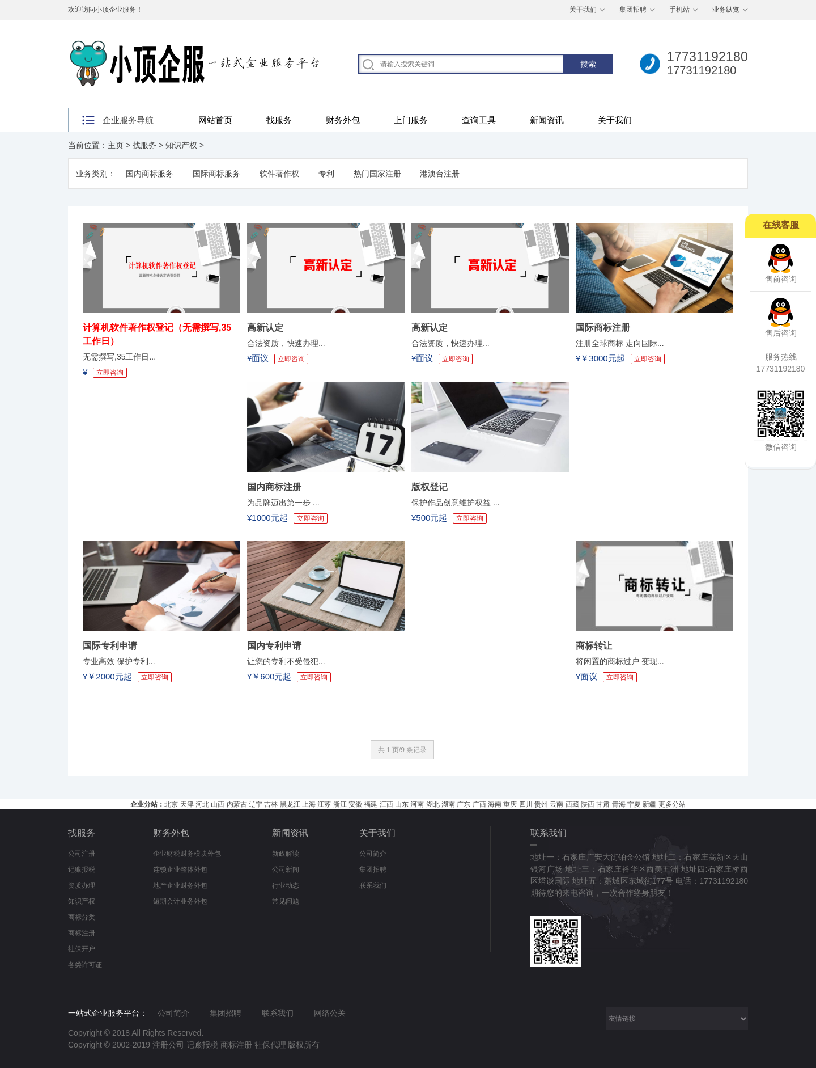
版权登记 (429, 487)
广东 (463, 804)
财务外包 (343, 120)
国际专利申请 (110, 646)
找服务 (279, 120)
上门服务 (411, 120)
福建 (370, 804)
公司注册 (81, 854)
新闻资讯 (547, 120)
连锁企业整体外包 (180, 869)
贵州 (541, 804)
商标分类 (81, 917)
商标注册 (81, 933)
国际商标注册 (603, 327)
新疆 (649, 804)
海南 (495, 804)
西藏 (572, 804)
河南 (417, 804)
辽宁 (255, 804)
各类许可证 (85, 965)
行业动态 (285, 885)
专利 (326, 173)
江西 (386, 804)
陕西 (587, 804)
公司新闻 (285, 869)
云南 (556, 804)
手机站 (679, 10)
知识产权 (181, 145)
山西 (217, 804)
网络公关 (330, 1013)
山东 (402, 804)
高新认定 (265, 327)
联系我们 (372, 885)
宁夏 (634, 804)
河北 (202, 804)
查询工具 (479, 120)
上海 (309, 804)
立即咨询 (110, 373)
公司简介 (372, 854)
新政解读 (285, 854)
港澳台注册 (440, 173)
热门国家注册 (377, 173)
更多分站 (672, 804)
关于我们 (583, 10)
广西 (479, 804)
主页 (116, 145)
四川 (526, 804)
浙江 (340, 804)
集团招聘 (633, 10)
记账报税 (81, 869)
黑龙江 (290, 804)
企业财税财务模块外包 (187, 854)
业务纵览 (726, 10)
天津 (187, 804)
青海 (619, 804)
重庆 (510, 804)
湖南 (448, 804)
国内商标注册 (274, 487)
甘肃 (603, 804)
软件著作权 (279, 173)
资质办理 (81, 885)
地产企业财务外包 (180, 885)
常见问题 (285, 901)
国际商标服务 (216, 173)
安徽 (355, 804)
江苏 (324, 804)
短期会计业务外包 (180, 901)
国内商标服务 (149, 173)
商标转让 (594, 646)
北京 (171, 804)
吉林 (271, 804)
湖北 (433, 804)
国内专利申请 (274, 646)
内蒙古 (237, 804)
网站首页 (215, 120)
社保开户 (81, 949)
